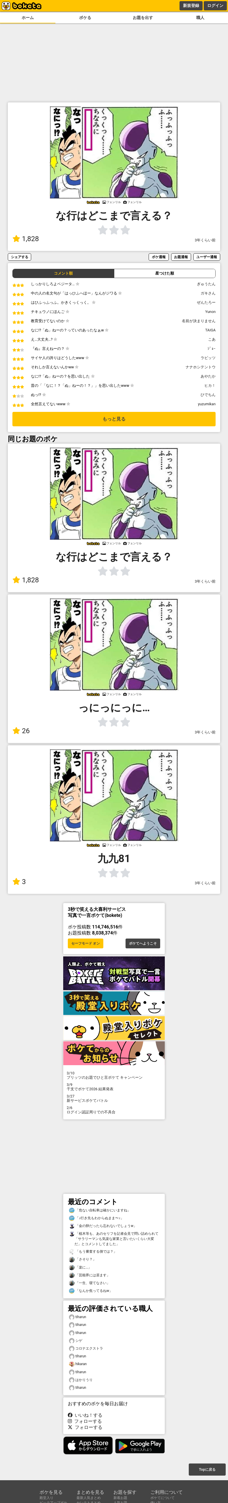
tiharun (77, 1317)
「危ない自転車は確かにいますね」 (100, 1210)
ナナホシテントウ (201, 367)
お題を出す (143, 17)
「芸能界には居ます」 (89, 1275)
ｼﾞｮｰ (212, 348)
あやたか (208, 376)
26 (21, 731)
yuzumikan (207, 404)
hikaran (78, 1364)
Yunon (210, 311)
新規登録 (191, 5)
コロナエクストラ (86, 1348)
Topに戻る (207, 1470)
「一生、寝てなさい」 (89, 1283)
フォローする (85, 1421)
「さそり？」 (82, 1259)
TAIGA (210, 330)
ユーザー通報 (206, 257)
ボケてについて (162, 1498)
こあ (212, 339)
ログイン (215, 5)
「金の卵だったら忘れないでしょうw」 (103, 1226)
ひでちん (208, 395)
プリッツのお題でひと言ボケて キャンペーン (114, 1075)
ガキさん (208, 293)
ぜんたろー (206, 302)
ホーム (28, 17)
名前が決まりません (199, 321)
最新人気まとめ (88, 1498)
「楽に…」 (80, 1267)
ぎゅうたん (206, 284)
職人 (200, 17)
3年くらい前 (205, 240)
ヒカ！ (210, 385)
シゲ (75, 1340)
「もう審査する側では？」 (93, 1251)
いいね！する (85, 1415)
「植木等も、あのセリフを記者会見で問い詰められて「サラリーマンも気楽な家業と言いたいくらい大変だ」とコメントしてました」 (113, 1238)
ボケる (85, 17)
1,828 (25, 239)
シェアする (19, 257)
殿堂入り (46, 1498)
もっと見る (114, 418)
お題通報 (181, 257)
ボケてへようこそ (143, 943)
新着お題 (120, 1498)
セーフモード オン (85, 943)
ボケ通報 (159, 257)
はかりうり (81, 1380)
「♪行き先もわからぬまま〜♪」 (96, 1218)
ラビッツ (208, 358)
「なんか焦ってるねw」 (91, 1291)
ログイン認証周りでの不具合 (114, 1110)
